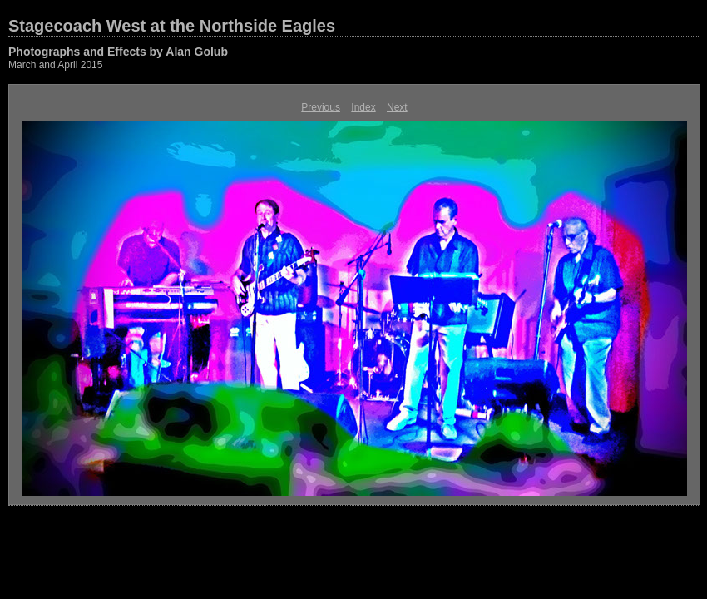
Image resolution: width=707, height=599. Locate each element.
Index (363, 107)
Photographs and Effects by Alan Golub (118, 51)
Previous (320, 107)
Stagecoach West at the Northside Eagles (171, 26)
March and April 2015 (55, 65)
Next (397, 107)
